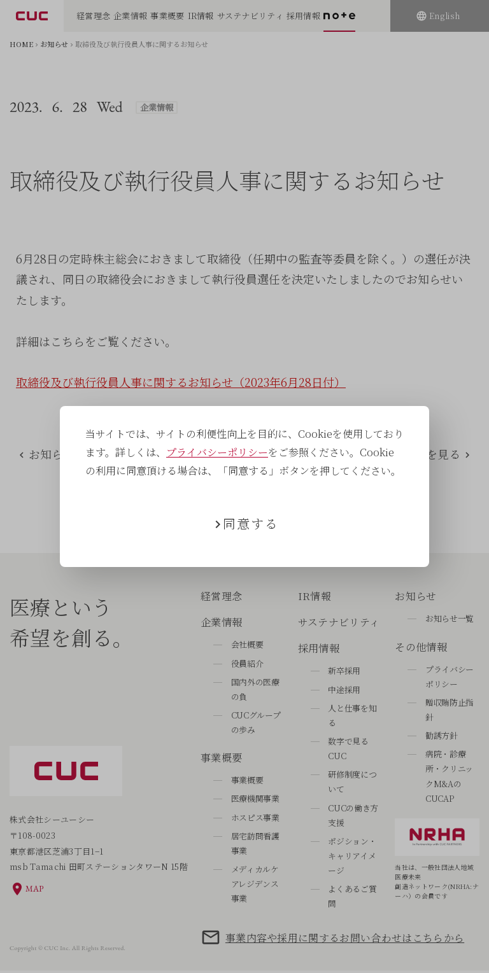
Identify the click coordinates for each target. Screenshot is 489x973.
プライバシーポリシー (217, 452)
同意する (251, 523)
